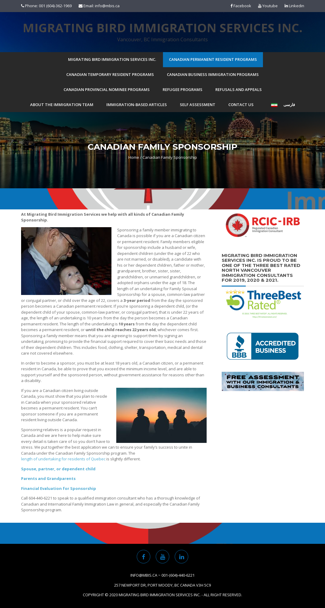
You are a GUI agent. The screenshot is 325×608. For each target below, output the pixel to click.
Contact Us (241, 104)
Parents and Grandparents (48, 478)
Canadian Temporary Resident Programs (110, 74)
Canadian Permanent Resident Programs (213, 59)
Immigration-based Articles (136, 104)
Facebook (240, 5)
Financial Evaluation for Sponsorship (58, 488)
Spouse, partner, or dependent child (58, 469)
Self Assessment (197, 104)
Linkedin (294, 5)
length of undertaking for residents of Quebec (63, 459)
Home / (135, 157)
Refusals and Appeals (238, 89)
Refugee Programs (182, 89)
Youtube (268, 5)
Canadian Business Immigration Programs (213, 74)
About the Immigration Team (61, 104)
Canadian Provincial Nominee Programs (107, 89)
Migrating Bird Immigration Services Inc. (162, 27)
